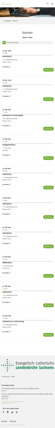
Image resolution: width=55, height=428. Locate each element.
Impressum (4, 421)
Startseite (8, 21)
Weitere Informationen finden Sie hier (8, 403)
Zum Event (49, 70)
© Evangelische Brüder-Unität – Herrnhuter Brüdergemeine (12, 401)
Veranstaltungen (6, 376)
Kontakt (13, 376)
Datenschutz (13, 421)
